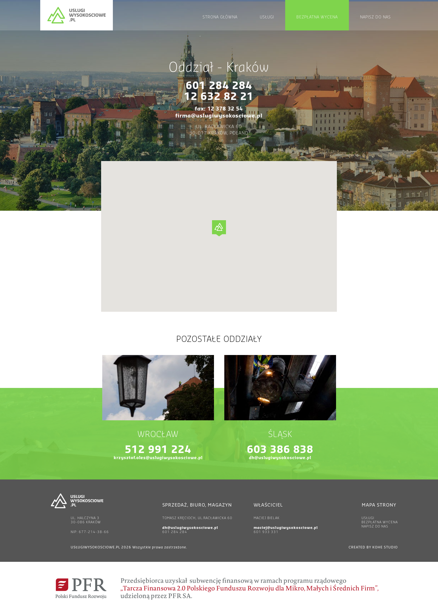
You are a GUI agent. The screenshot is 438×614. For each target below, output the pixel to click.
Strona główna (220, 17)
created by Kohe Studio (373, 547)
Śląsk (280, 434)
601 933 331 (266, 532)
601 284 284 (219, 86)
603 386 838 (280, 450)
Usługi (267, 17)
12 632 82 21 (219, 97)
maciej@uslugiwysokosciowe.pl (286, 527)
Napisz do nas (375, 17)
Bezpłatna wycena (317, 17)
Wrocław (157, 434)
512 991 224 (158, 450)
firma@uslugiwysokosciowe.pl (219, 115)
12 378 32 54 (225, 108)
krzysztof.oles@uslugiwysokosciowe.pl (158, 458)
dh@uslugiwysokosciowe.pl (280, 458)
